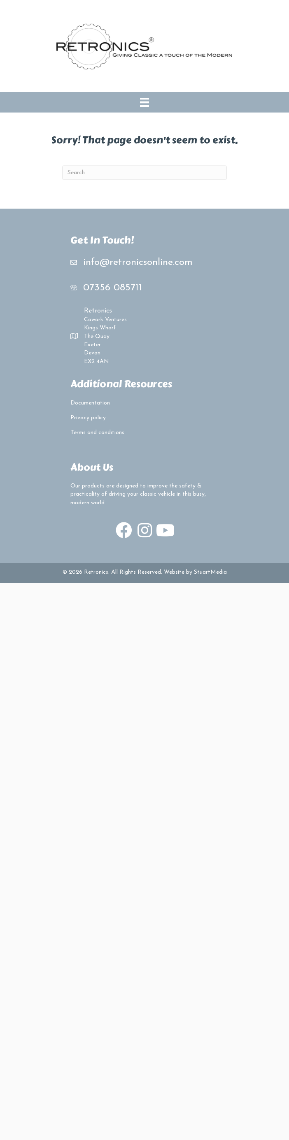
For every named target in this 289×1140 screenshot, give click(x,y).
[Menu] (144, 102)
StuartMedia (210, 572)
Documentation (90, 403)
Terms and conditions (97, 433)
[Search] (144, 172)
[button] (124, 530)
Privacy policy (88, 418)
